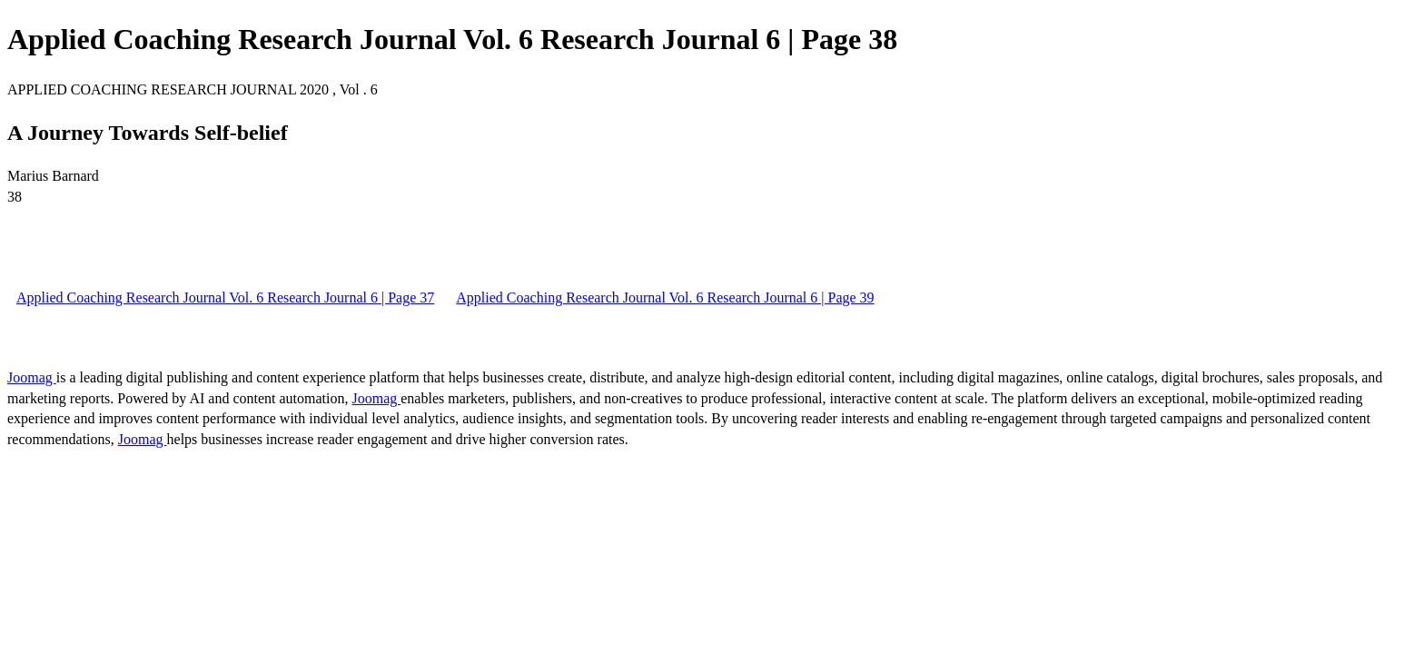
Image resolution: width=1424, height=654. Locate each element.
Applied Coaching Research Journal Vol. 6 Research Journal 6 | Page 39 (665, 297)
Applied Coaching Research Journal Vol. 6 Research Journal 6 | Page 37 (225, 297)
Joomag (31, 377)
